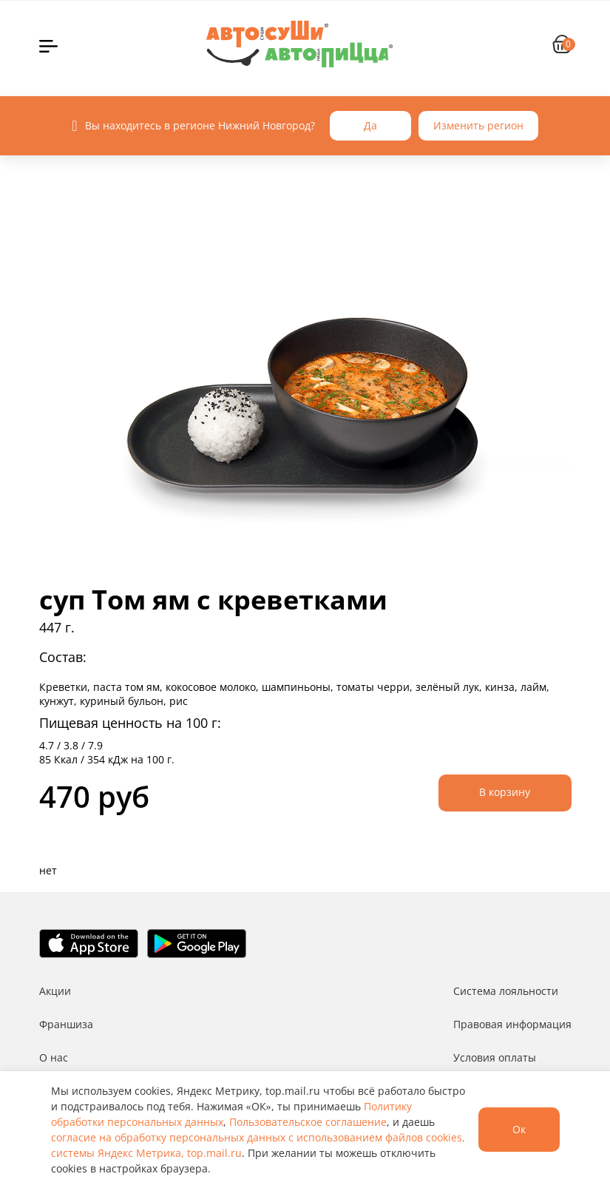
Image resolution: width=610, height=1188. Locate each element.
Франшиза (66, 1024)
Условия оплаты (494, 1057)
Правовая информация (512, 1024)
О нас (53, 1057)
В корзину (504, 792)
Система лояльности (505, 991)
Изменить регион (478, 125)
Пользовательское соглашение (308, 1122)
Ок (519, 1129)
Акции (55, 991)
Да (370, 125)
